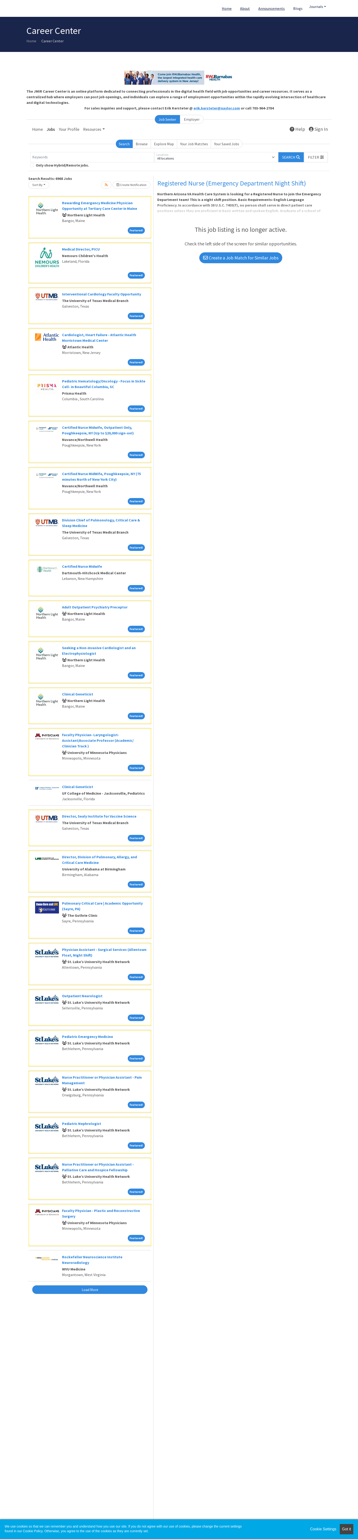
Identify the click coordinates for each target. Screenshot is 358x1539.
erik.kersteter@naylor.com (217, 108)
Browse (142, 144)
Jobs (51, 129)
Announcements (271, 8)
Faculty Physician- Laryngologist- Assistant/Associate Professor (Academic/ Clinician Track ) (98, 740)
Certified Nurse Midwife (82, 566)
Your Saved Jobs (226, 144)
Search (124, 144)
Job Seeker (167, 119)
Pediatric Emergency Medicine (87, 1036)
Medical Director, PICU (81, 249)
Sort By (37, 185)
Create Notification (131, 185)
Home (227, 8)
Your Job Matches (194, 144)
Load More (90, 1289)
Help (297, 129)
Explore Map (164, 144)
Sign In (318, 129)
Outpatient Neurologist (82, 995)
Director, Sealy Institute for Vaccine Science (99, 816)
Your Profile (69, 129)
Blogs (298, 8)
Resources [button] (92, 129)
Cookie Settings (323, 1529)
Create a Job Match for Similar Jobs (240, 258)
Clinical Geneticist (77, 694)
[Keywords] (92, 157)
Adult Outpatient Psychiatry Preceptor (95, 607)
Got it (346, 1529)
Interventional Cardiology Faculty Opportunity (101, 294)
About (245, 8)
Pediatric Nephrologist (81, 1123)
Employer (192, 119)
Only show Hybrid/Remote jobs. (62, 165)
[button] (316, 157)
